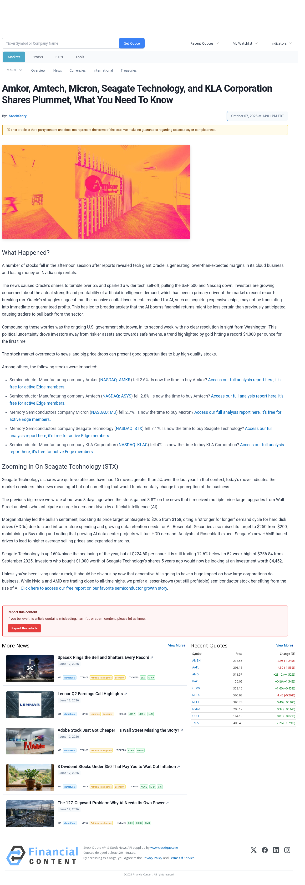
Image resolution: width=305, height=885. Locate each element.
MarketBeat (70, 677)
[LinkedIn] (276, 856)
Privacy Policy (152, 859)
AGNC (145, 787)
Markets (14, 57)
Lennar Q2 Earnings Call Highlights (92, 694)
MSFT (195, 702)
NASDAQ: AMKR (115, 379)
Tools (79, 57)
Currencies (78, 70)
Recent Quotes (202, 43)
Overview (38, 70)
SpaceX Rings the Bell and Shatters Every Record (105, 657)
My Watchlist (242, 43)
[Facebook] (265, 856)
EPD (153, 787)
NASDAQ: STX (129, 428)
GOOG (196, 688)
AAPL (195, 667)
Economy (120, 677)
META (196, 695)
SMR (148, 824)
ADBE (131, 751)
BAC (195, 681)
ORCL (196, 716)
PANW (141, 751)
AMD (195, 674)
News (57, 70)
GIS (161, 787)
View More (175, 645)
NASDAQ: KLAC (133, 444)
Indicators (279, 43)
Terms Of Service (181, 859)
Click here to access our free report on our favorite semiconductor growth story (94, 588)
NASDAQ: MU (103, 412)
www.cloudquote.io (164, 849)
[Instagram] (287, 856)
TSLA (195, 723)
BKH (131, 824)
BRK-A (133, 714)
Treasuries (129, 70)
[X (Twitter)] (254, 856)
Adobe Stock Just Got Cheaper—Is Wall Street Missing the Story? (120, 730)
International (103, 70)
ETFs (59, 57)
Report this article (24, 628)
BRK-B (143, 714)
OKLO (139, 824)
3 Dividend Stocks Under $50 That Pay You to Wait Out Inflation (119, 767)
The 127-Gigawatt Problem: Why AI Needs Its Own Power (113, 803)
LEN (152, 714)
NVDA (196, 709)
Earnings (95, 714)
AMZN (196, 660)
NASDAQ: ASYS (116, 396)
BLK (144, 677)
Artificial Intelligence (101, 677)
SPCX (152, 677)
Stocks (38, 57)
